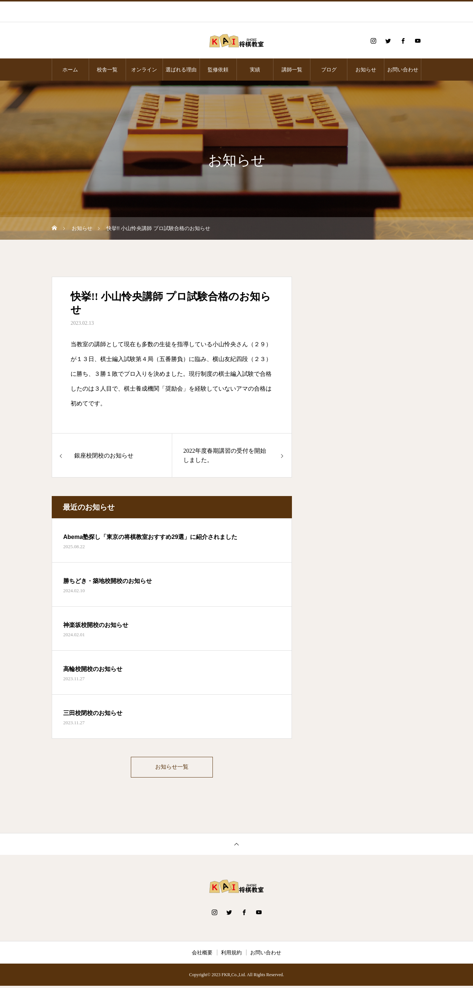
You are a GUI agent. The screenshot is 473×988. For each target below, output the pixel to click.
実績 (255, 70)
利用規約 (231, 955)
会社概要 (202, 955)
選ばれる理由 (181, 70)
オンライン (144, 70)
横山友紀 (224, 359)
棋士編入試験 (118, 359)
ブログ (329, 70)
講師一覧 (292, 70)
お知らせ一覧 (172, 768)
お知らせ (365, 70)
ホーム (70, 70)
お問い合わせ (402, 70)
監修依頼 (218, 70)
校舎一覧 (107, 70)
